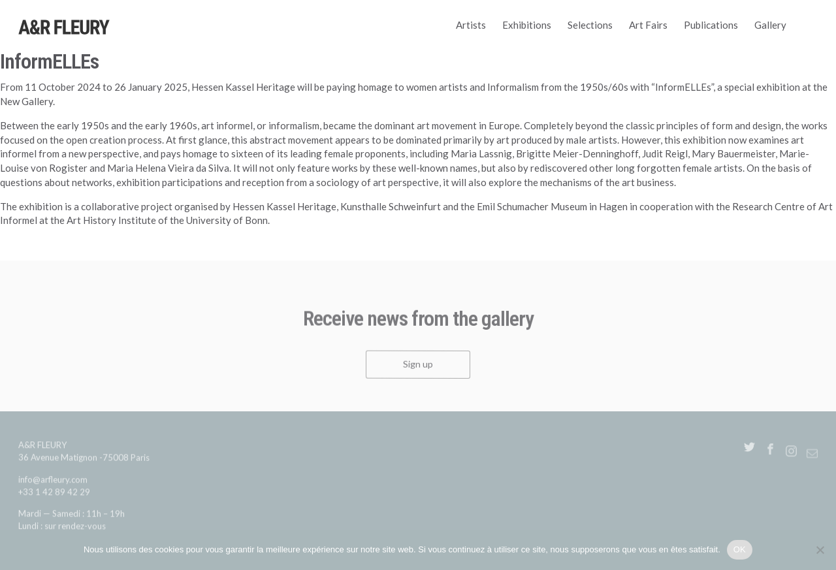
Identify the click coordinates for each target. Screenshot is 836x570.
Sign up (418, 367)
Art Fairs (648, 25)
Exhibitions (526, 25)
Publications (711, 25)
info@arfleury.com (53, 482)
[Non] (819, 549)
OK (739, 549)
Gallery (770, 25)
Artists (471, 25)
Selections (590, 25)
